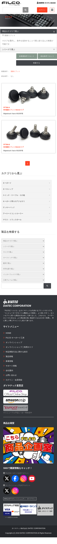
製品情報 (9, 356)
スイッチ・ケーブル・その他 (14, 195)
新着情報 (9, 361)
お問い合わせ (11, 375)
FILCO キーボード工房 (15, 338)
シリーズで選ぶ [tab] (28, 49)
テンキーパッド (9, 207)
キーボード (7, 183)
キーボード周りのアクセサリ (14, 201)
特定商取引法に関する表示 (17, 352)
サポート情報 (11, 366)
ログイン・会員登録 (14, 380)
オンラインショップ (14, 342)
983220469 (28, 512)
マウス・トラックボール (12, 220)
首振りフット (8, 35)
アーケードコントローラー (13, 213)
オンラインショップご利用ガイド (19, 347)
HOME (8, 333)
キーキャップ (8, 189)
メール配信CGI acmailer (11, 517)
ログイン (42, 10)
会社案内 (9, 370)
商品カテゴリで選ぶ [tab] (28, 31)
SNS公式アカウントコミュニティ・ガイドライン (20, 499)
